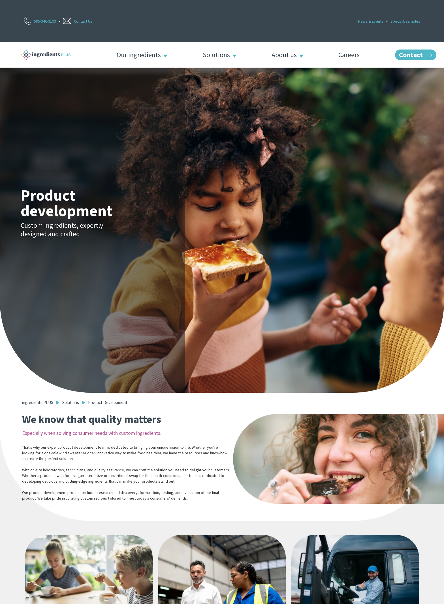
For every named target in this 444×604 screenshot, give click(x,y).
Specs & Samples (405, 21)
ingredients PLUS (37, 402)
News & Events (370, 21)
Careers (349, 54)
